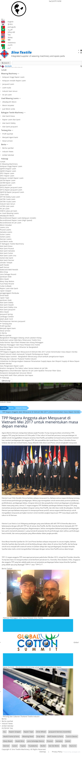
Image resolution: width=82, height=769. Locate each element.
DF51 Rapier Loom (7, 176)
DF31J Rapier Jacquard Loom (11, 187)
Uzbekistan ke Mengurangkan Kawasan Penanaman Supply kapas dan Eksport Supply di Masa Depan (39, 361)
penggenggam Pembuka (9, 293)
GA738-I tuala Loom (7, 199)
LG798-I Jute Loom (7, 206)
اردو (6, 48)
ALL (4, 732)
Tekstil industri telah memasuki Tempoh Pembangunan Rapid (24, 354)
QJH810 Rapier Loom (8, 171)
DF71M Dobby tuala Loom (10, 197)
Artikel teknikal (8, 155)
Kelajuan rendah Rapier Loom (14, 80)
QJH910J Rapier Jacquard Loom (12, 192)
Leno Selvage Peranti (8, 274)
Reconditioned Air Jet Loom (10, 223)
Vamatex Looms (6, 232)
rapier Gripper (5, 291)
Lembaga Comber (7, 316)
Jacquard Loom (8, 84)
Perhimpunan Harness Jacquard (12, 321)
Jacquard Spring (6, 314)
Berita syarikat (8, 148)
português (8, 27)
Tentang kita (6, 130)
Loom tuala (6, 88)
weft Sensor (4, 267)
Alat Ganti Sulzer (6, 253)
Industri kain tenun (9, 91)
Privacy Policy (56, 752)
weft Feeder (4, 265)
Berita (3, 144)
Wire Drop (4, 272)
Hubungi (4, 158)
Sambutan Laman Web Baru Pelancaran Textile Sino (20, 340)
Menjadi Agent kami (10, 137)
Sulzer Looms (5, 234)
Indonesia (8, 42)
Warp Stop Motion (7, 281)
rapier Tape (4, 298)
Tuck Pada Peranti (7, 284)
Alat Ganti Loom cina (8, 255)
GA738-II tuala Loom (8, 201)
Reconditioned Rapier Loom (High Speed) (16, 220)
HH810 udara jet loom (8, 211)
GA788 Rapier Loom (7, 183)
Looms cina (4, 227)
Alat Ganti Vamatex (7, 251)
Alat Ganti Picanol (7, 248)
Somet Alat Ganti (6, 258)
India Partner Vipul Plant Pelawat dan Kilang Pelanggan (21, 342)
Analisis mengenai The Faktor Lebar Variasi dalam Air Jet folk (23, 368)
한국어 (7, 24)
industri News (7, 151)
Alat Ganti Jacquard (10, 127)
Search (5, 63)
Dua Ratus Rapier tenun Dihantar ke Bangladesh (19, 347)
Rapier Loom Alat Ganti (11, 119)
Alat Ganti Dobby (9, 123)
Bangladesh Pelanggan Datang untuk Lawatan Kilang (20, 338)
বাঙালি (6, 45)
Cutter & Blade (5, 286)
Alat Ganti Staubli (7, 305)
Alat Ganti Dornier (7, 260)
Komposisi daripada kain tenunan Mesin (16, 373)
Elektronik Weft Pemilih (9, 270)
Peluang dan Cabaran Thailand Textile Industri (18, 359)
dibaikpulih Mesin (9, 102)
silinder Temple (6, 262)
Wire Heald (4, 279)
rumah (4, 70)
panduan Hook (5, 300)
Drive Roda (4, 295)
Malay (7, 37)
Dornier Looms (5, 239)
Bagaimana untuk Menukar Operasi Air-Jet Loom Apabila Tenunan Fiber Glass (30, 370)
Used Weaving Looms (10, 98)
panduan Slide (5, 277)
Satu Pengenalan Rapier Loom (12, 366)
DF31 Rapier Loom (7, 173)
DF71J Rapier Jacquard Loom (11, 190)
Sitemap (42, 752)
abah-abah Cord (6, 319)
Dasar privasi (7, 141)
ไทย (6, 35)
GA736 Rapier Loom (7, 180)
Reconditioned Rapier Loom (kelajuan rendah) (18, 218)
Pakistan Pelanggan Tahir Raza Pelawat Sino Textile (20, 345)
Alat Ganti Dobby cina (8, 307)
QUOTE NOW (55, 1)
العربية (6, 29)
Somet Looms (5, 237)
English (7, 22)
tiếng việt (8, 32)
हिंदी (5, 40)
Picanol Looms (5, 230)
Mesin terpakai (8, 105)
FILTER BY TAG (7, 728)
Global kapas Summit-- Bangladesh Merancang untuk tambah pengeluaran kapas (32, 356)
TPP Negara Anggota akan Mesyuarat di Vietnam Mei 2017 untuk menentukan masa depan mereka (38, 352)
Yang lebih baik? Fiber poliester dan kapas (16, 375)
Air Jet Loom (7, 95)
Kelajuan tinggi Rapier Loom (13, 77)
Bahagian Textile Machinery (12, 112)
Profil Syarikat (7, 134)
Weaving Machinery (9, 73)
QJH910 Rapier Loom (8, 169)
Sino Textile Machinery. (21, 749)
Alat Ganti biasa (8, 116)
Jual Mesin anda (8, 109)
